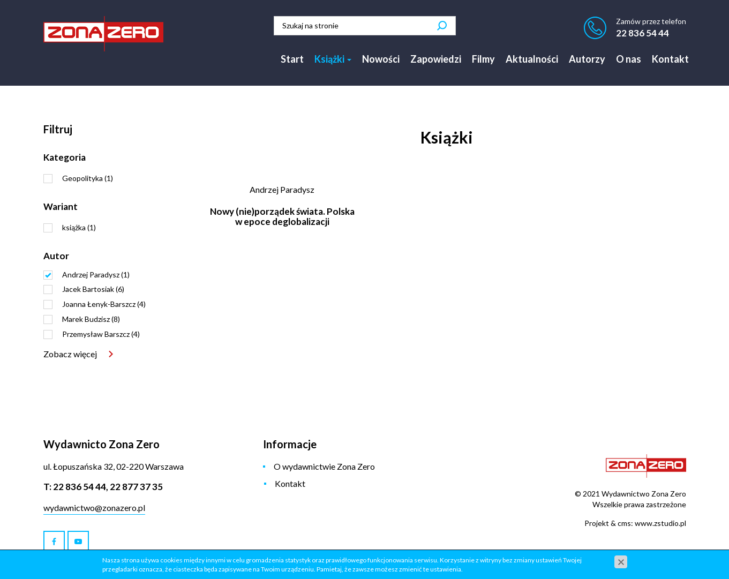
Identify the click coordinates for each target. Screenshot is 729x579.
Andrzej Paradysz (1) (96, 274)
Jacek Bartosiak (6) (93, 289)
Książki (332, 59)
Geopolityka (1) (87, 178)
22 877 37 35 (136, 486)
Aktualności (532, 59)
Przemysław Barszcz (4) (101, 334)
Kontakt (670, 59)
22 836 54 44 (642, 33)
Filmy (483, 59)
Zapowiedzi (435, 59)
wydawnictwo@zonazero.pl (94, 507)
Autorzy (587, 59)
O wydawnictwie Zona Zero (324, 466)
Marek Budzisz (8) (91, 319)
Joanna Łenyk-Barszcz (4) (104, 304)
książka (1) (79, 227)
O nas (628, 59)
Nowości (381, 59)
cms (624, 523)
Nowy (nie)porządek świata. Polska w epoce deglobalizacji (282, 216)
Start (292, 59)
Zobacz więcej (70, 354)
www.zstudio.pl (660, 523)
